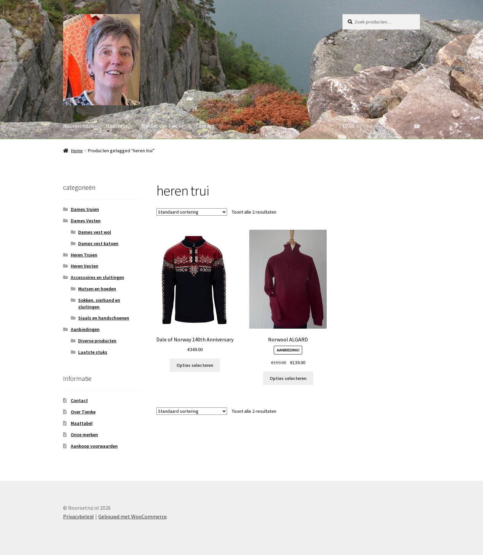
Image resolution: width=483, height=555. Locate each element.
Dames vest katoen (98, 243)
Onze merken (84, 435)
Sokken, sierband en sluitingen (99, 303)
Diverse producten (97, 341)
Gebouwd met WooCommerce (132, 516)
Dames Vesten (86, 221)
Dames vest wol (94, 232)
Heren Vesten (84, 266)
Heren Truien (84, 255)
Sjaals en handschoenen (103, 318)
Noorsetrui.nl (78, 125)
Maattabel (118, 125)
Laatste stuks (92, 352)
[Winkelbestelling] (191, 212)
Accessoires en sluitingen (97, 277)
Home (77, 151)
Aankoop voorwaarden (94, 446)
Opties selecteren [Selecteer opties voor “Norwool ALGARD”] (288, 378)
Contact (205, 125)
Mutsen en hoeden (97, 289)
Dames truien (85, 209)
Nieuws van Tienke (163, 125)
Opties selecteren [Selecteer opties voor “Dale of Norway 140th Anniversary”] (194, 365)
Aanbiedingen (85, 329)
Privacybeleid (78, 516)
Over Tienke (83, 412)
